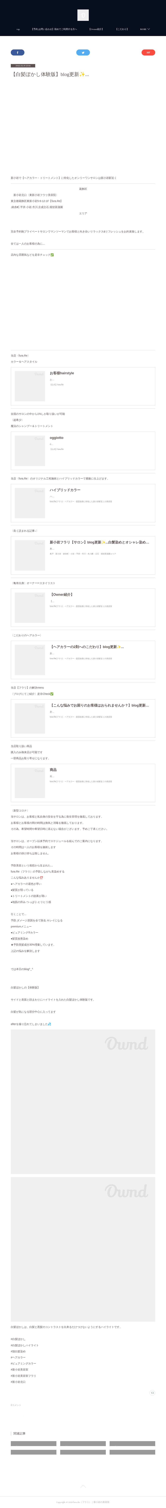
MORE (131, 29)
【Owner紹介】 (108, 29)
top (30, 29)
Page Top (83, 1487)
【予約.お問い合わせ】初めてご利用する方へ (67, 29)
